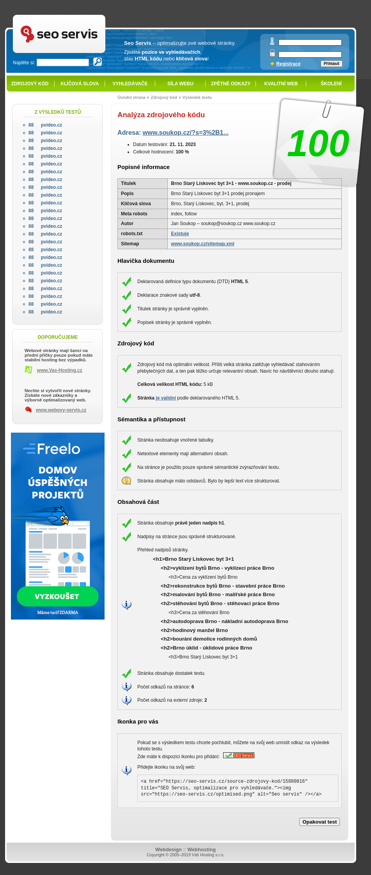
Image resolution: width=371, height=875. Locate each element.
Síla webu (180, 83)
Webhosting (201, 849)
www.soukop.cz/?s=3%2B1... (186, 132)
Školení (331, 83)
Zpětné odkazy (230, 83)
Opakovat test (319, 822)
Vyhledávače (130, 83)
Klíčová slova (80, 83)
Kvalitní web (281, 83)
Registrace (288, 64)
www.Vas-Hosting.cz (59, 370)
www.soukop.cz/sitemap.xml (202, 243)
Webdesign (168, 849)
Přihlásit (331, 64)
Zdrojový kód (29, 83)
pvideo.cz (45, 125)
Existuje (180, 233)
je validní (166, 398)
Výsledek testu (197, 97)
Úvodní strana (131, 97)
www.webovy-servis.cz (61, 410)
